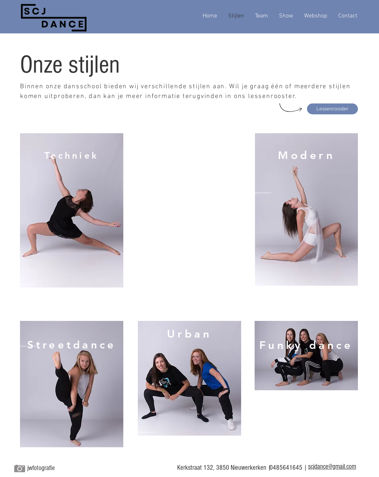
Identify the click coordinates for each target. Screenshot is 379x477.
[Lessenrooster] (332, 108)
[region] (71, 210)
